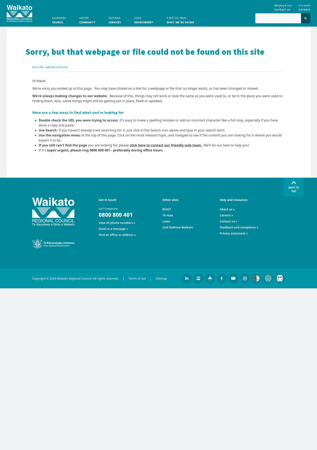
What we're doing (180, 20)
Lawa (166, 221)
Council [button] (59, 20)
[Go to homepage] (19, 13)
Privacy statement (233, 233)
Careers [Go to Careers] (304, 6)
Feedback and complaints (238, 227)
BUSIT (166, 209)
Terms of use (137, 278)
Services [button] (115, 20)
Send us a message (112, 229)
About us (226, 209)
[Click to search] (305, 18)
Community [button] (87, 20)
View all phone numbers (116, 223)
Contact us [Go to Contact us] (283, 6)
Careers (225, 215)
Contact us (227, 221)
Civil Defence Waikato (177, 227)
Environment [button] (143, 20)
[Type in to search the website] (278, 18)
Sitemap (161, 278)
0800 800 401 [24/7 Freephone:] (116, 214)
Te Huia (167, 215)
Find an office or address (116, 235)
